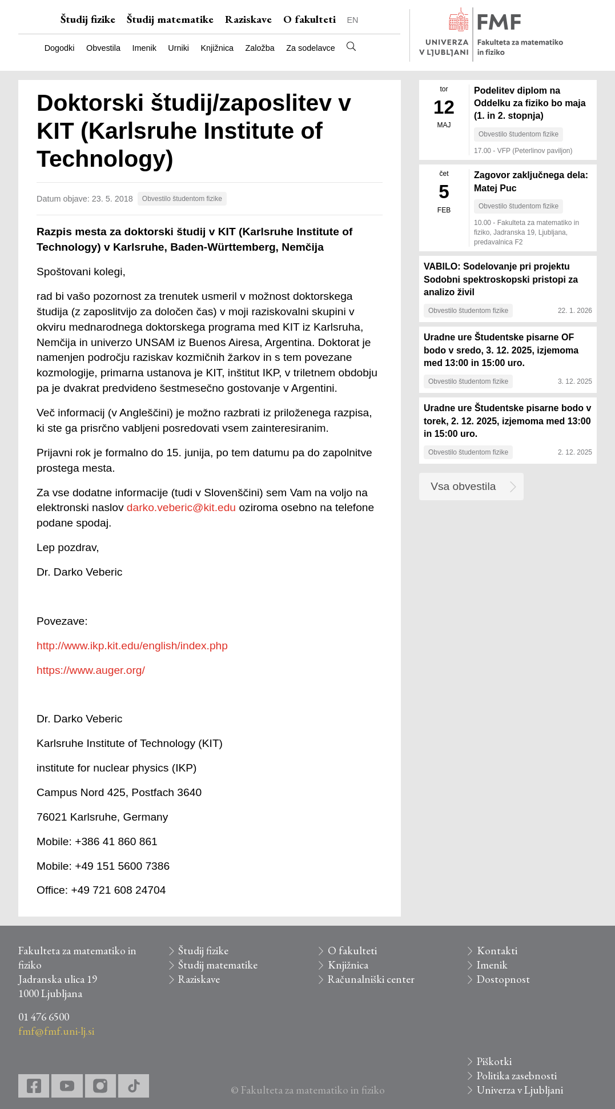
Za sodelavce (310, 48)
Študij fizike (88, 19)
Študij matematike (170, 19)
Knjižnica (217, 48)
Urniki (178, 48)
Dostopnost (503, 979)
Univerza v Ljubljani (520, 1090)
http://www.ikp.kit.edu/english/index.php (132, 646)
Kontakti (497, 950)
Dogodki (60, 48)
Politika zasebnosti (517, 1075)
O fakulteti (309, 19)
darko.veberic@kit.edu (181, 507)
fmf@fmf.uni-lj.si (56, 1031)
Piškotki (494, 1061)
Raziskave (248, 19)
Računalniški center (371, 979)
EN (353, 20)
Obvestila (103, 48)
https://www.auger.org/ (91, 670)
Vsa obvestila (463, 486)
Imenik (144, 48)
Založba (260, 48)
